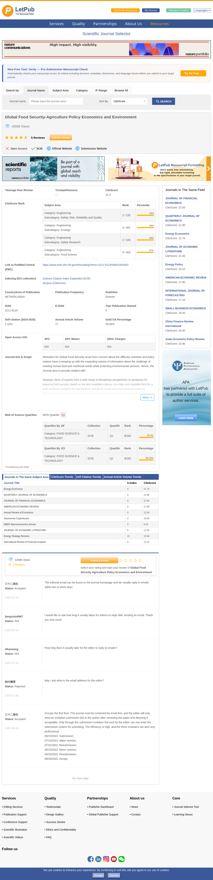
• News (134, 806)
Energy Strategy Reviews (16, 536)
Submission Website (94, 148)
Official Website (62, 148)
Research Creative (179, 10)
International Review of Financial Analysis (25, 542)
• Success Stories (54, 822)
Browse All (121, 90)
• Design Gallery (54, 814)
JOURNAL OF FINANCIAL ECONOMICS (24, 500)
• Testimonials (52, 806)
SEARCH (163, 101)
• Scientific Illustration (14, 829)
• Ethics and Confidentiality (60, 829)
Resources (159, 23)
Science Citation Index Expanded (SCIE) (67, 278)
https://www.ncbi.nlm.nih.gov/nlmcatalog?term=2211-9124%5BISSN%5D (86, 264)
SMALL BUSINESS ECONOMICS (185, 308)
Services (56, 23)
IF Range (101, 90)
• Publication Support (14, 814)
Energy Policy (174, 264)
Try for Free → (193, 73)
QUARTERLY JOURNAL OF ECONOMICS (25, 495)
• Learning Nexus (182, 814)
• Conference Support (14, 822)
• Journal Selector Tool (185, 806)
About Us (133, 23)
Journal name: (17, 101)
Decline (114, 875)
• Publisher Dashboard (100, 806)
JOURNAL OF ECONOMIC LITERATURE (25, 530)
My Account (151, 10)
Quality (78, 23)
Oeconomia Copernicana (16, 518)
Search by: (13, 90)
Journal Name (36, 90)
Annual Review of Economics (18, 512)
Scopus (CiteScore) (54, 283)
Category (82, 90)
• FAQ (47, 837)
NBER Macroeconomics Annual (20, 524)
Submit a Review (99, 560)
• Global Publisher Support (102, 814)
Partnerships (105, 23)
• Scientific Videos (12, 837)
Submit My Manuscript (125, 10)
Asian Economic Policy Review (184, 339)
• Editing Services (12, 806)
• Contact (135, 814)
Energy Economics (13, 489)
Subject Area (60, 90)
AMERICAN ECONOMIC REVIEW (21, 506)
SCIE (39, 148)
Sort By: (104, 101)
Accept (98, 875)
